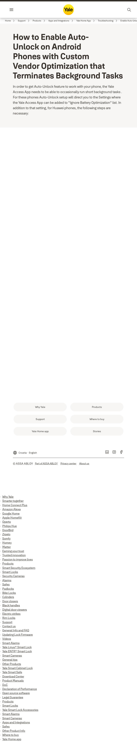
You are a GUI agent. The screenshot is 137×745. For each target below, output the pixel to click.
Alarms (6, 581)
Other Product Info (13, 732)
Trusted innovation (14, 556)
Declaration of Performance (19, 690)
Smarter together (13, 502)
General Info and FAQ (15, 632)
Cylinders (8, 598)
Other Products (11, 665)
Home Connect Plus (14, 506)
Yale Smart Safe (12, 673)
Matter (6, 548)
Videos (6, 640)
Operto (6, 523)
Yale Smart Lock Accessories (20, 711)
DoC (5, 686)
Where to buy (10, 736)
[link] (10, 21)
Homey (7, 544)
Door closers (10, 602)
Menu (17, 9)
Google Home (11, 515)
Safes (6, 586)
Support (7, 623)
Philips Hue (9, 527)
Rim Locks (8, 619)
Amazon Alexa (11, 510)
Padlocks (8, 590)
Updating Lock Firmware (17, 636)
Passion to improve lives (17, 561)
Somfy (6, 540)
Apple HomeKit (12, 519)
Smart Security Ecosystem (18, 569)
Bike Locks (9, 594)
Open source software (16, 694)
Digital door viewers (14, 611)
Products (8, 565)
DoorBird (7, 531)
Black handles (11, 607)
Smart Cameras (12, 657)
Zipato (6, 535)
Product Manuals (13, 682)
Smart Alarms (11, 644)
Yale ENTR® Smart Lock (17, 652)
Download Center (13, 678)
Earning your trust (13, 552)
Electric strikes (11, 615)
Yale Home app (11, 740)
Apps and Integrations (16, 724)
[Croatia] (25, 452)
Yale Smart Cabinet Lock (17, 669)
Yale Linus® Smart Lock (17, 648)
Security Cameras (13, 577)
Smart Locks (10, 573)
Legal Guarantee (12, 699)
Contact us (9, 627)
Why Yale (8, 498)
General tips (9, 661)
